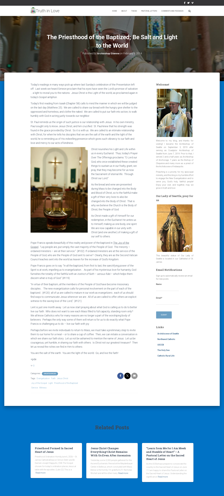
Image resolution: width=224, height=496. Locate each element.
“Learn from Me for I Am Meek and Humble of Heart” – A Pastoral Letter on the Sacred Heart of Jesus (166, 453)
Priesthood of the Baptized (66, 383)
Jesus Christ (62, 378)
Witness (43, 387)
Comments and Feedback (172, 11)
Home (114, 11)
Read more (40, 472)
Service (34, 387)
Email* (167, 301)
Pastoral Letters (149, 11)
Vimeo (192, 3)
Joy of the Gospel (39, 383)
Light (50, 383)
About (124, 11)
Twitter (188, 3)
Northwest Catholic (166, 339)
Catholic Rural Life (165, 355)
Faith (53, 378)
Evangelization (43, 378)
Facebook (184, 3)
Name (167, 287)
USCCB (160, 344)
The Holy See (163, 350)
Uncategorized (50, 373)
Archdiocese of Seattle (168, 334)
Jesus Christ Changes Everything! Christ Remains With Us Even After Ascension (111, 451)
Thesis (134, 11)
